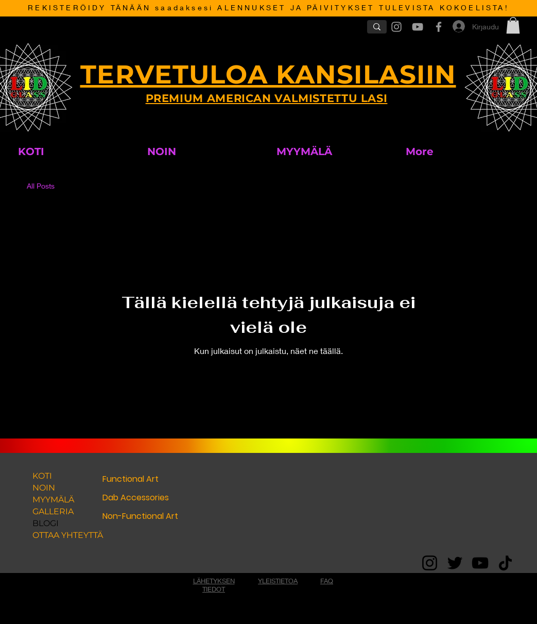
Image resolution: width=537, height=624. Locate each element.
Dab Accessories (135, 497)
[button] (513, 25)
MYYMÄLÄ (53, 499)
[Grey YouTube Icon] (417, 26)
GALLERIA (53, 511)
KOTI (42, 476)
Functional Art (130, 479)
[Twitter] (455, 563)
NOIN (43, 488)
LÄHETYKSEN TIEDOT (214, 585)
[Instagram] (430, 563)
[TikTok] (505, 563)
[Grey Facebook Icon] (438, 26)
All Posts (41, 185)
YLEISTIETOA (278, 581)
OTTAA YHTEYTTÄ (64, 535)
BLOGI (45, 523)
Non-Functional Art (140, 516)
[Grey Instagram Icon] (396, 26)
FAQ (326, 581)
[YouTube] (480, 563)
